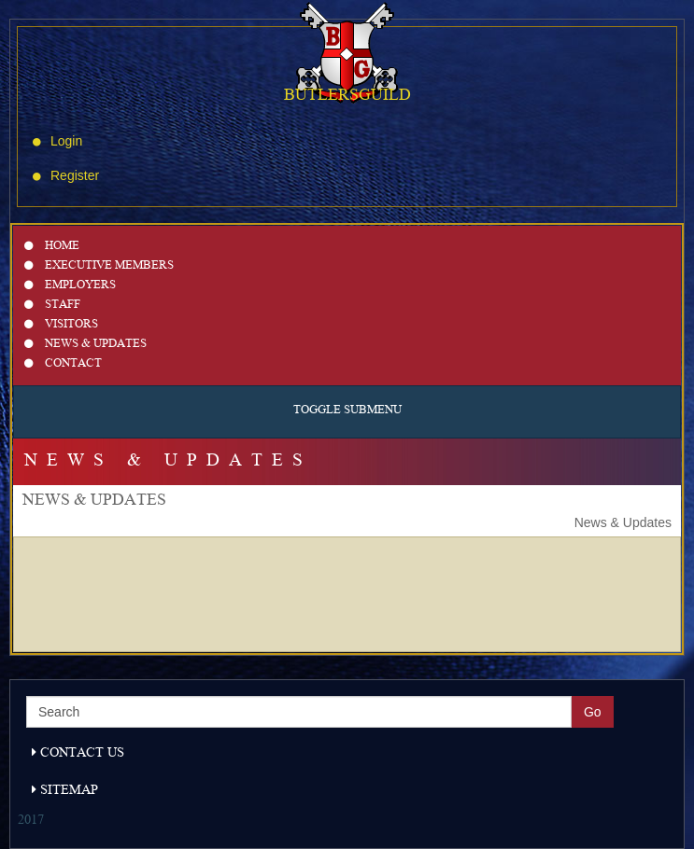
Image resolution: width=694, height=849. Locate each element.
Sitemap (65, 791)
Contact (63, 364)
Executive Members (99, 266)
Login (57, 140)
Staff (52, 305)
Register (66, 175)
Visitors (61, 325)
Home (51, 247)
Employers (70, 286)
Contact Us (78, 754)
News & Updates (85, 345)
